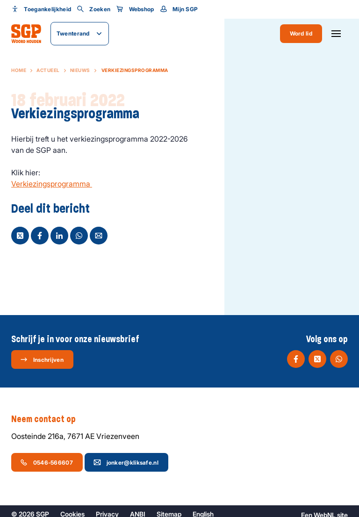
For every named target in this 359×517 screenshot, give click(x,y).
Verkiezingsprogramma (51, 183)
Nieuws (80, 70)
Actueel (48, 70)
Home (18, 70)
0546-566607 (46, 462)
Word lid (301, 33)
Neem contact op (48, 419)
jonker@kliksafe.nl (125, 462)
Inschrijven (42, 359)
